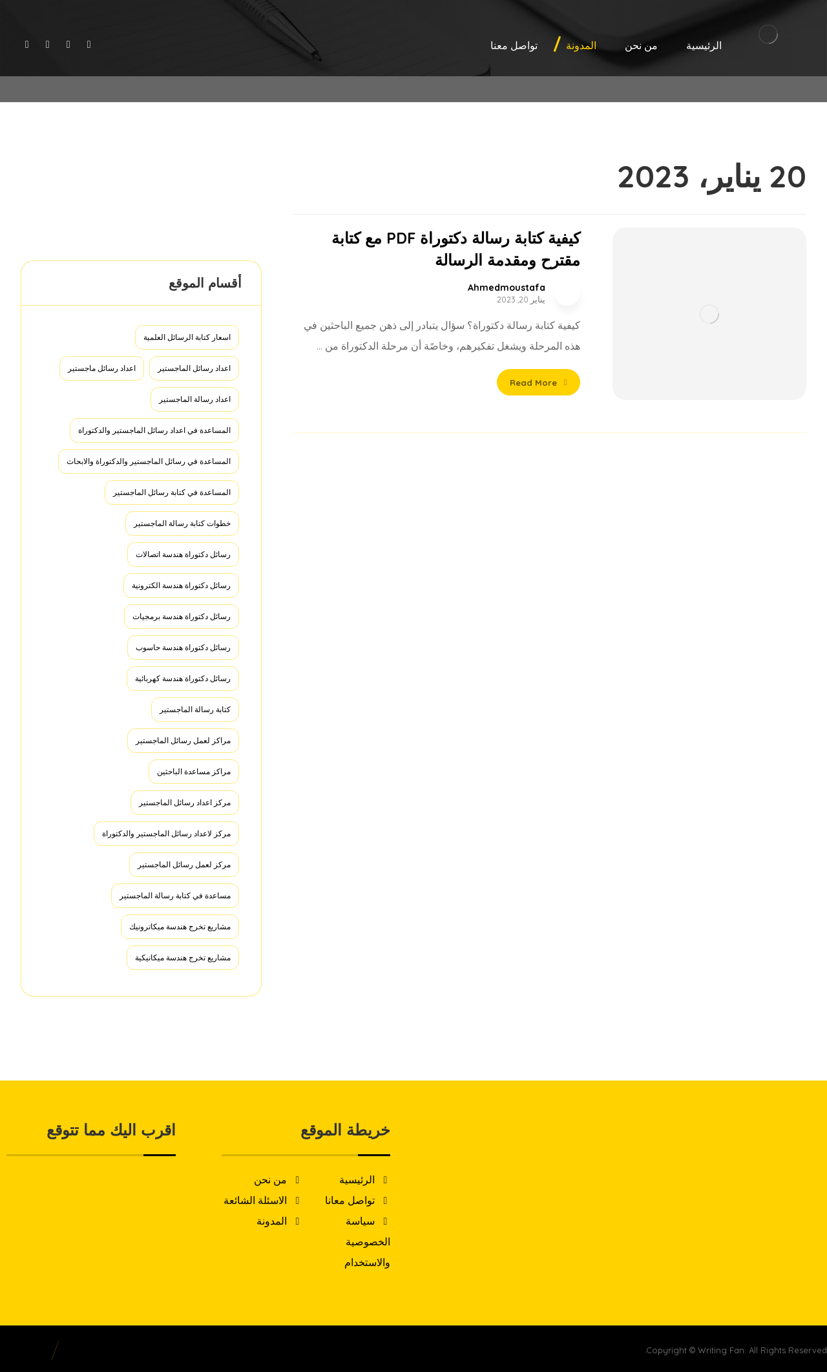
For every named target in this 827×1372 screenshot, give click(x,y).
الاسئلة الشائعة (263, 1200)
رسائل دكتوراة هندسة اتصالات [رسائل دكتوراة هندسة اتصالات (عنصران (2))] (183, 554)
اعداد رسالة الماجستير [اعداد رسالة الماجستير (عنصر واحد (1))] (195, 399)
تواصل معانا (357, 1200)
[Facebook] (89, 44)
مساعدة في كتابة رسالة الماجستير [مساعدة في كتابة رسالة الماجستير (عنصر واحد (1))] (175, 895)
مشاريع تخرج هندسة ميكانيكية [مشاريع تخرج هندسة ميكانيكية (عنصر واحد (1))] (183, 957)
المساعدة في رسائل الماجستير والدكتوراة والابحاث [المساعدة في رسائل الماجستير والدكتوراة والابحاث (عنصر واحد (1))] (149, 461)
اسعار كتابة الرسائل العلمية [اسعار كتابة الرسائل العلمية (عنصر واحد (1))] (187, 337)
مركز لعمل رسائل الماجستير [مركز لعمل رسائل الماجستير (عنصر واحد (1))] (184, 864)
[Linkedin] (27, 44)
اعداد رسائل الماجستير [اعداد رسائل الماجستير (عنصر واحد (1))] (194, 368)
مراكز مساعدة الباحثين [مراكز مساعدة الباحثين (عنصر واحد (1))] (194, 771)
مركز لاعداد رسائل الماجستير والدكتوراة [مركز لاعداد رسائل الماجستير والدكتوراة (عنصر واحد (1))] (166, 833)
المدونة (279, 1220)
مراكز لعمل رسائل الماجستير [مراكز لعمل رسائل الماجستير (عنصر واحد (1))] (183, 740)
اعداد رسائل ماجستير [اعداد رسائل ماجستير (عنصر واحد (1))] (102, 368)
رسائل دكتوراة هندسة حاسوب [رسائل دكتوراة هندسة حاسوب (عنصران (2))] (183, 647)
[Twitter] (68, 44)
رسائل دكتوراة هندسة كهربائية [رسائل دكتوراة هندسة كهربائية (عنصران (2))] (183, 678)
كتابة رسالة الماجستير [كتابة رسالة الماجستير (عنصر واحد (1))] (195, 709)
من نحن (278, 1179)
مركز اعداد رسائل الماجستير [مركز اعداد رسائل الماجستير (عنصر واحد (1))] (185, 802)
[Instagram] (47, 44)
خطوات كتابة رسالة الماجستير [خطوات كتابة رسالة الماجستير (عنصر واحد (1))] (182, 523)
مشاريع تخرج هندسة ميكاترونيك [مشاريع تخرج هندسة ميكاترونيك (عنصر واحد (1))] (180, 926)
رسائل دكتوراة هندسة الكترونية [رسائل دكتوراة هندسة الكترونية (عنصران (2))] (181, 585)
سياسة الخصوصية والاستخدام (367, 1241)
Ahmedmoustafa (506, 287)
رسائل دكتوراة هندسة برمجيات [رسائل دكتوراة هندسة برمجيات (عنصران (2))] (181, 616)
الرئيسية (364, 1179)
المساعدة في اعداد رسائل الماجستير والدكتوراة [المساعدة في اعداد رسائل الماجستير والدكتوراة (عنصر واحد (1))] (154, 430)
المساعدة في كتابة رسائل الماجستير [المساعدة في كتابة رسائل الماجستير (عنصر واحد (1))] (172, 492)
